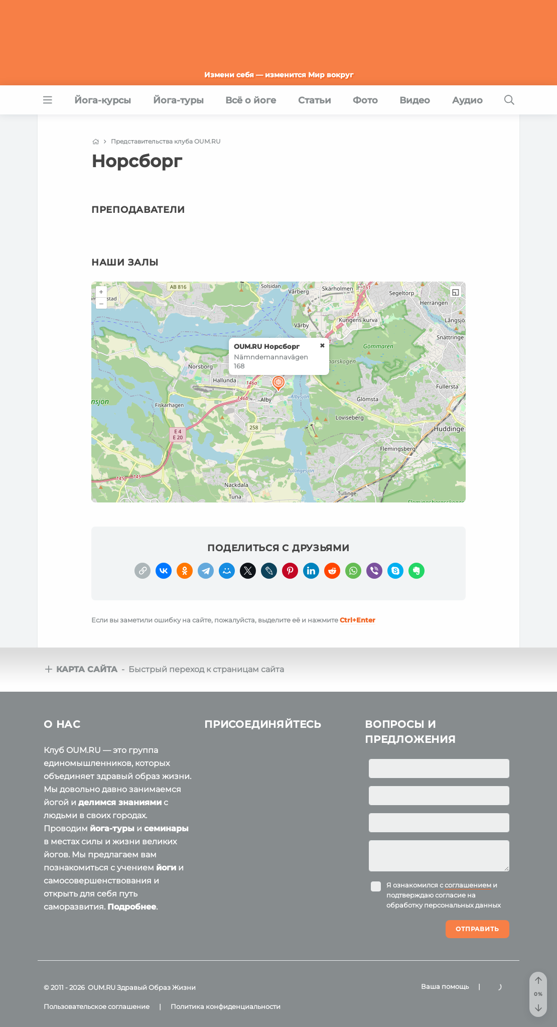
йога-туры (112, 828)
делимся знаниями (120, 802)
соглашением (468, 885)
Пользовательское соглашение (97, 1006)
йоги (166, 867)
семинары (166, 828)
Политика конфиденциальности (226, 1006)
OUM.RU (101, 987)
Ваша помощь (445, 986)
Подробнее (131, 907)
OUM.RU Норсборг (267, 346)
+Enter (357, 620)
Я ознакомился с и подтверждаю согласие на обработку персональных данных (443, 895)
